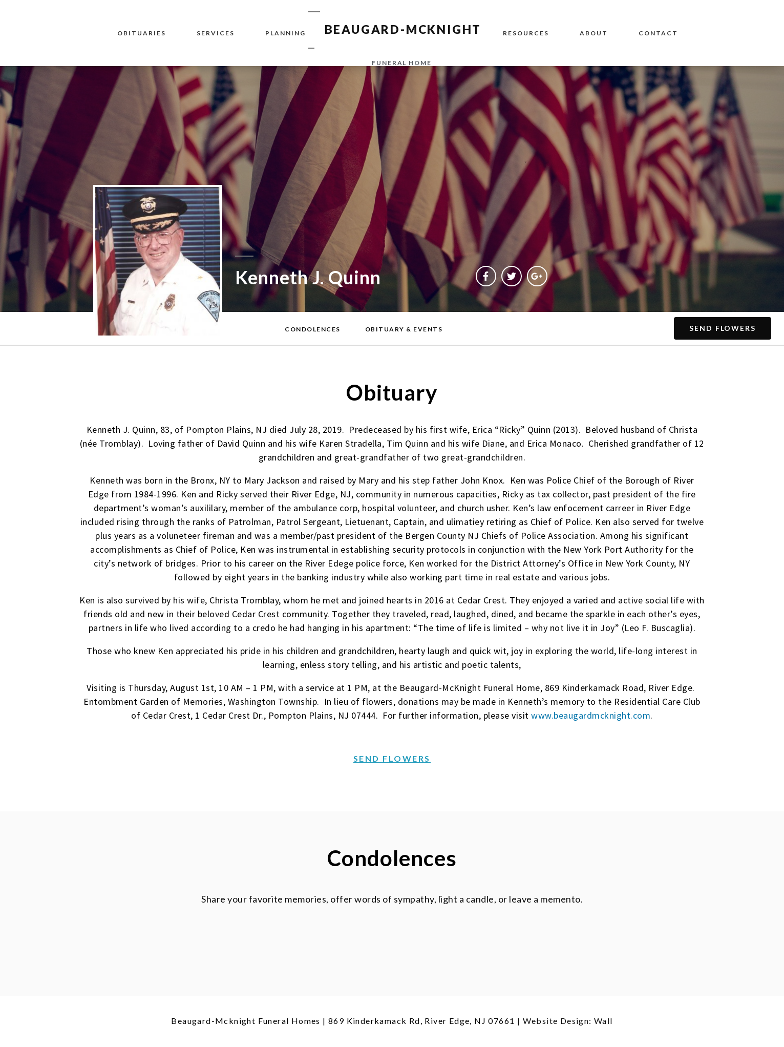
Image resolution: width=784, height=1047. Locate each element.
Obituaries (141, 33)
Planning (285, 33)
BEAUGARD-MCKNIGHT (403, 29)
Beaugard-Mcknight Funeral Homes (245, 1020)
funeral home (402, 63)
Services (216, 33)
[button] (312, 329)
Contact (658, 33)
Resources (526, 33)
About (594, 33)
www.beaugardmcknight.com (590, 715)
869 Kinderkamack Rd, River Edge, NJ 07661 (421, 1020)
